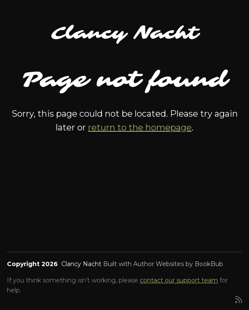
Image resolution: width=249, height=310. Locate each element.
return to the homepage (140, 127)
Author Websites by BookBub (178, 264)
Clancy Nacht (125, 33)
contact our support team (179, 280)
